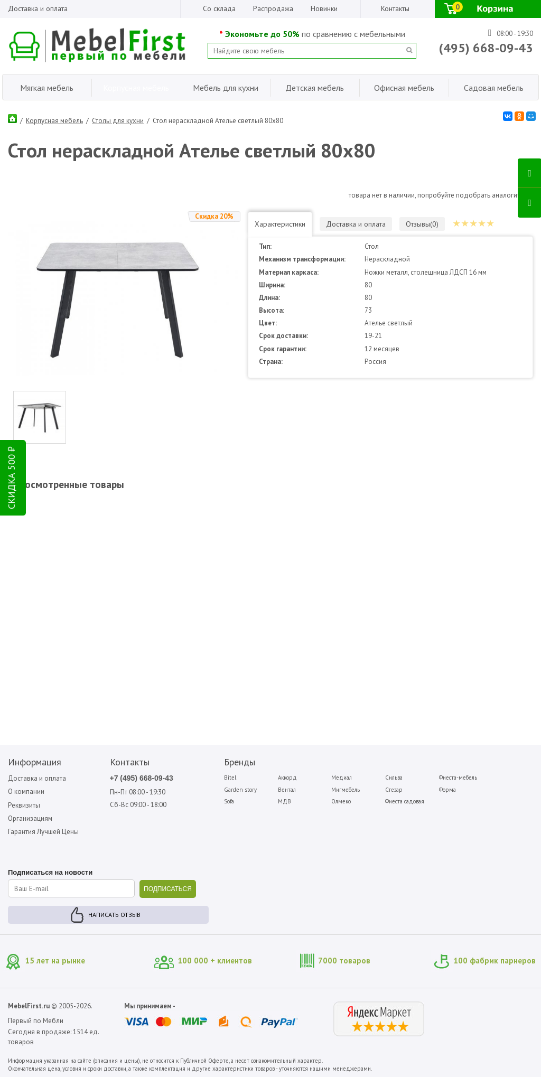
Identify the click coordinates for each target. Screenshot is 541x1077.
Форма (447, 789)
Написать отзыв (114, 915)
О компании (26, 791)
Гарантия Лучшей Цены (43, 831)
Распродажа (273, 8)
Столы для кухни (118, 120)
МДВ (284, 801)
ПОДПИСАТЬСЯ (168, 889)
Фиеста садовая (404, 801)
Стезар (394, 789)
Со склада (219, 8)
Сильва (394, 777)
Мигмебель (345, 789)
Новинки (324, 8)
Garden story (240, 789)
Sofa (229, 801)
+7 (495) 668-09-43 (141, 778)
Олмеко (341, 801)
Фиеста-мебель (458, 777)
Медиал (341, 777)
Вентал (287, 789)
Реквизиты (24, 805)
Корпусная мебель (54, 120)
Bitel (230, 777)
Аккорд (287, 777)
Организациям (30, 818)
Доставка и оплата (38, 8)
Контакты (395, 8)
